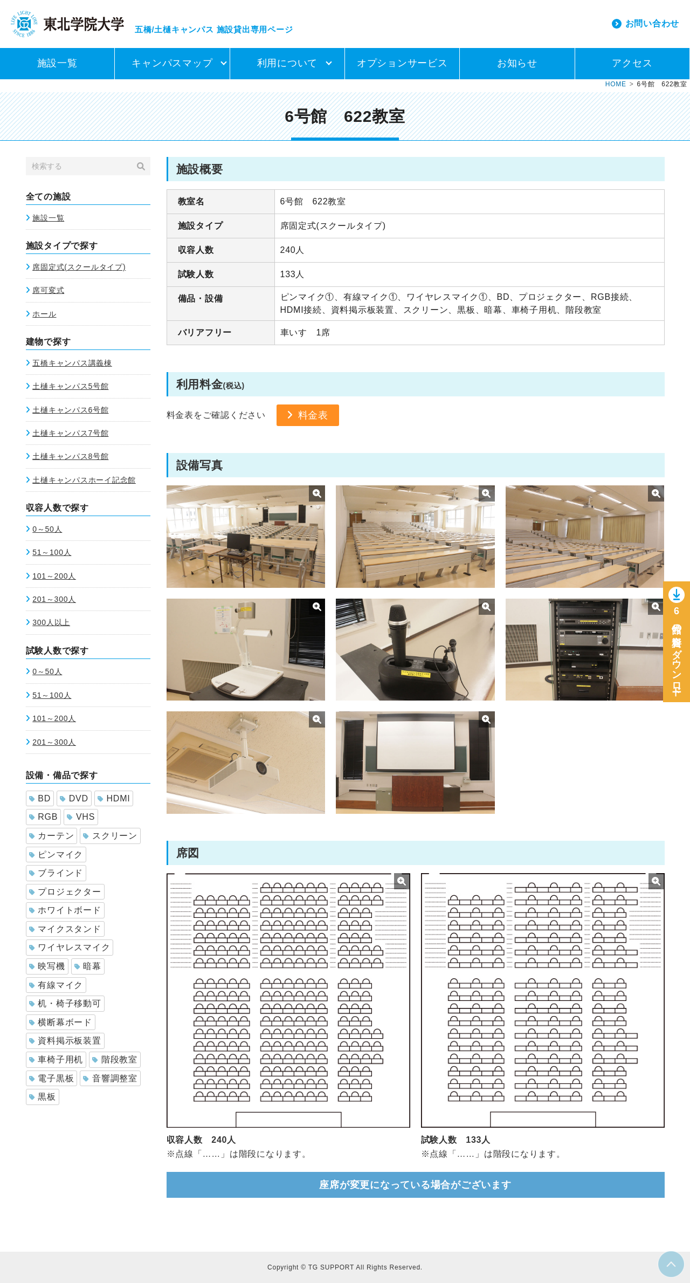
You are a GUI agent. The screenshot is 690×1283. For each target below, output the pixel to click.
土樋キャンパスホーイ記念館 (84, 480)
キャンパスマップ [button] (172, 63)
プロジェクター (65, 891)
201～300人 (54, 599)
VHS (81, 816)
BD (40, 798)
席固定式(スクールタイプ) (79, 267)
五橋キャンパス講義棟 (72, 363)
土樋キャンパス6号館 (70, 410)
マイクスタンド (65, 929)
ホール (44, 314)
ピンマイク (56, 854)
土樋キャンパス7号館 (70, 433)
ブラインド (56, 872)
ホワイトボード (65, 910)
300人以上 (51, 622)
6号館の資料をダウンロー (676, 651)
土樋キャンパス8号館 (70, 456)
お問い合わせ (652, 23)
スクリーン (110, 835)
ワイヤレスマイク (70, 947)
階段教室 (114, 1059)
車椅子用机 (56, 1059)
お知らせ (517, 63)
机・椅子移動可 (65, 1003)
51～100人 (51, 552)
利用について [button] (287, 63)
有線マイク (56, 985)
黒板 (42, 1096)
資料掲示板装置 (65, 1040)
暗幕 (87, 966)
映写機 (47, 966)
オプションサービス (402, 63)
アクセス (632, 63)
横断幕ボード (60, 1022)
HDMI (114, 798)
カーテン (51, 835)
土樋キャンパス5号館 (70, 386)
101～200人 (54, 576)
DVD (74, 798)
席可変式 (48, 290)
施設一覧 (57, 63)
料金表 (313, 415)
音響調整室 (110, 1078)
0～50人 (47, 529)
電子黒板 (51, 1078)
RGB (43, 816)
